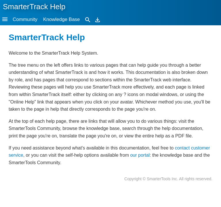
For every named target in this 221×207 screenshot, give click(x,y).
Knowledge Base (61, 19)
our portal (140, 155)
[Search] (88, 19)
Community (25, 19)
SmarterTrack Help (34, 6)
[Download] (97, 19)
